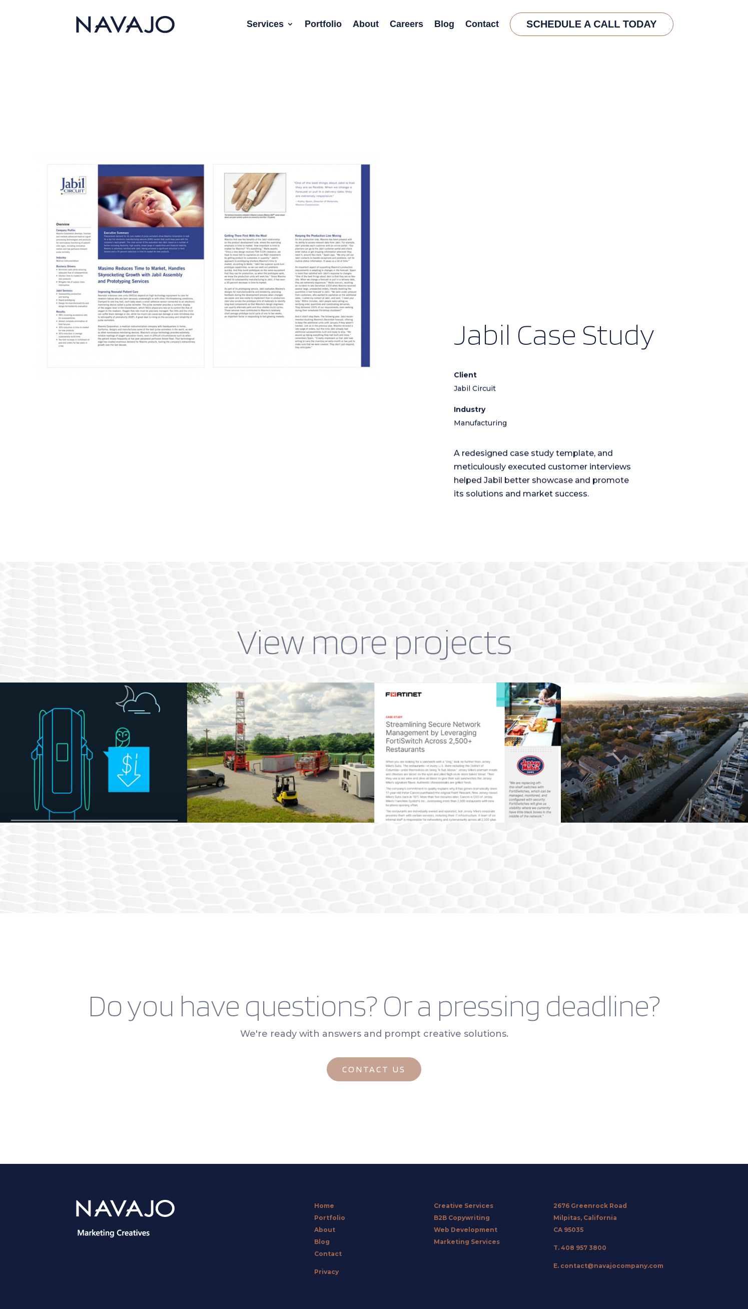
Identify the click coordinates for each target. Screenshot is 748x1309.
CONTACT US (374, 1069)
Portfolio (323, 24)
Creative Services (463, 1205)
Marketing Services (467, 1241)
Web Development (465, 1229)
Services (265, 24)
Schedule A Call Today (591, 24)
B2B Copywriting (462, 1217)
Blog (444, 24)
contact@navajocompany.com (611, 1265)
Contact (482, 24)
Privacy (326, 1271)
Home (324, 1205)
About (366, 24)
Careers (406, 24)
